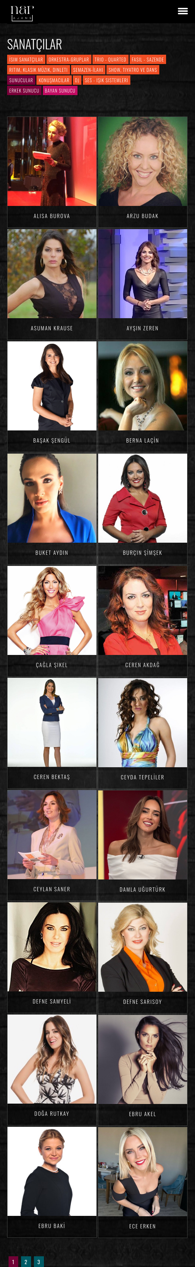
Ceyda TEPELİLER (142, 777)
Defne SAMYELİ (51, 1001)
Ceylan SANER (52, 889)
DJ (77, 80)
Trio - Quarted (110, 59)
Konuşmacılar (54, 80)
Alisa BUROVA (52, 216)
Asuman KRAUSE (52, 328)
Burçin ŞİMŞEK (142, 552)
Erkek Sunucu (24, 90)
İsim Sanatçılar (26, 59)
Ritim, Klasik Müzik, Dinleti (38, 69)
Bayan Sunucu (60, 90)
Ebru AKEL (142, 1114)
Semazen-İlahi (88, 69)
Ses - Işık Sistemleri (106, 80)
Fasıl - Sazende (148, 59)
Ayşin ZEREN (142, 328)
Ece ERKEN (142, 1226)
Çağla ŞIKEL (52, 665)
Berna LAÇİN (142, 440)
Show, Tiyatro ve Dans (133, 69)
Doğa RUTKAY (51, 1113)
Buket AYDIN (51, 552)
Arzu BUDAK (143, 216)
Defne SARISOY (142, 1001)
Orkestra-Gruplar (69, 59)
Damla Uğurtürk (143, 889)
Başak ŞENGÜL (52, 440)
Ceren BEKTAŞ (52, 776)
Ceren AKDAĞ (142, 665)
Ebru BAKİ (52, 1225)
